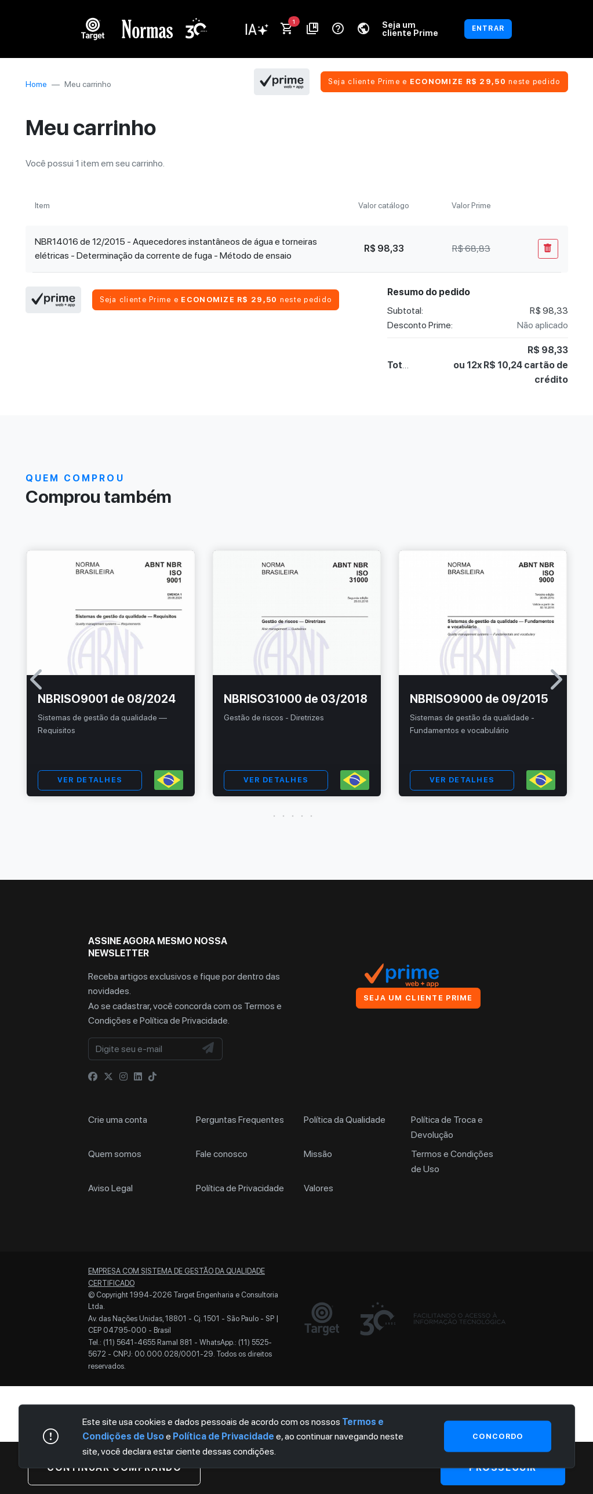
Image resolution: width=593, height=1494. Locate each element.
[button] (296, 816)
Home (36, 84)
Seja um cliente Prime (410, 29)
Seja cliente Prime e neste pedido (444, 81)
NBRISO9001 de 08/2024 (107, 699)
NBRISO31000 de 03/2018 (296, 699)
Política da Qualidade (344, 1119)
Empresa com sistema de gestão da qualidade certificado (176, 1277)
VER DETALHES (89, 779)
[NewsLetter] (208, 1049)
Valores (318, 1188)
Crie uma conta (117, 1119)
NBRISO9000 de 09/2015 (479, 699)
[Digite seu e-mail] (142, 1049)
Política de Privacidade (184, 1020)
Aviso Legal (110, 1188)
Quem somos (114, 1153)
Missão (318, 1153)
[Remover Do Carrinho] (548, 249)
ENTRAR (488, 28)
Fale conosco (222, 1153)
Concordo (497, 1435)
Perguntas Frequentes (240, 1119)
